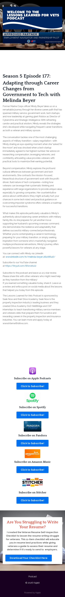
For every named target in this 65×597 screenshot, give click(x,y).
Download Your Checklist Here (28, 558)
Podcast (32, 576)
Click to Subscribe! (32, 386)
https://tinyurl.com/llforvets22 (20, 266)
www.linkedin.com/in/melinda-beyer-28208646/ (30, 257)
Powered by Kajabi (32, 593)
